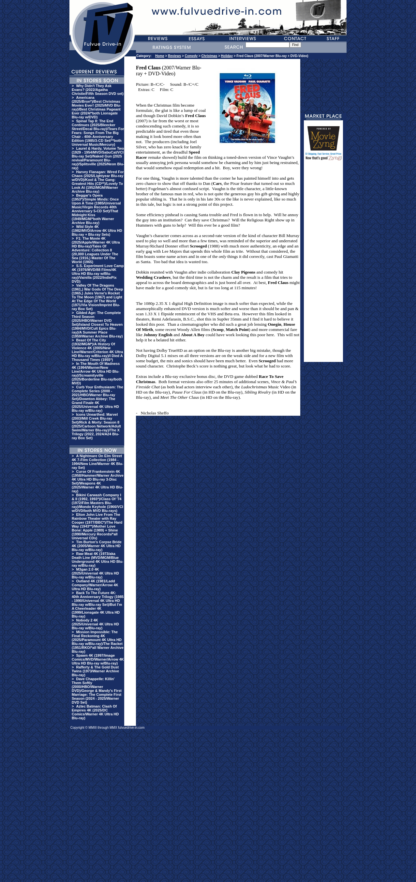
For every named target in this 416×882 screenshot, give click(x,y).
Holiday (227, 56)
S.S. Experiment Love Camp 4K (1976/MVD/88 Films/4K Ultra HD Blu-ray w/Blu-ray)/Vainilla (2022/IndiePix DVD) (98, 273)
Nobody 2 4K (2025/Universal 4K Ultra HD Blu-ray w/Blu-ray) (95, 624)
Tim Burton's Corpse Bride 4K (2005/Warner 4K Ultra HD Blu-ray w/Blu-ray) (97, 546)
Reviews (174, 56)
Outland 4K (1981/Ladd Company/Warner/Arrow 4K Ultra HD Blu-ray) (95, 585)
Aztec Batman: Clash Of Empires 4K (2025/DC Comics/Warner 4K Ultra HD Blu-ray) (95, 712)
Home (159, 56)
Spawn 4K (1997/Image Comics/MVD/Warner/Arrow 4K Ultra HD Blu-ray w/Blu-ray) (98, 659)
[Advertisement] (323, 264)
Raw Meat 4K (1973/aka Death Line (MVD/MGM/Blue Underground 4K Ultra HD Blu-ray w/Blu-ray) (97, 559)
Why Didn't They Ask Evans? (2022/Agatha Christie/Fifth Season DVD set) (98, 90)
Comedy (191, 56)
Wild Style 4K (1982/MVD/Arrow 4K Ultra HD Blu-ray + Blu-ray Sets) (97, 230)
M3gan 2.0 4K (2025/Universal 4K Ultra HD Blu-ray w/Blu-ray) (95, 573)
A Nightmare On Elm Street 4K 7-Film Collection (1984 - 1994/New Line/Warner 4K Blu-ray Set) (97, 462)
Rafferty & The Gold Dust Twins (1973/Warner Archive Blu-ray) (95, 671)
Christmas (209, 56)
